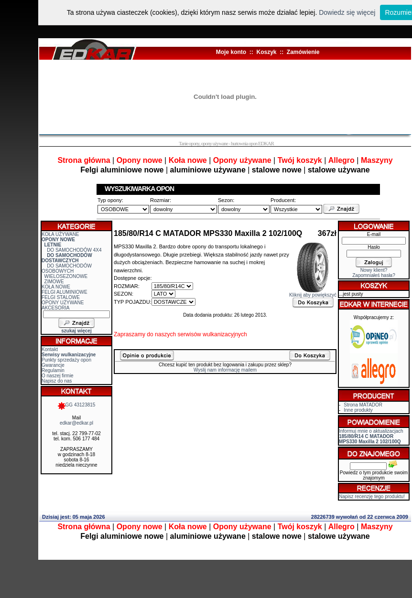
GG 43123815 (77, 404)
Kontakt (50, 349)
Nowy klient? (374, 270)
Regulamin (53, 370)
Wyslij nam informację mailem (225, 370)
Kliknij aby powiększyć (312, 293)
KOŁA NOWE (56, 286)
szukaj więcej (76, 330)
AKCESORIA (55, 307)
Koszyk (266, 52)
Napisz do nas (57, 381)
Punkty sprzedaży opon (66, 360)
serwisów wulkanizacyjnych (212, 334)
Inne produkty (358, 410)
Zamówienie (303, 52)
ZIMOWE (54, 281)
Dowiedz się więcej (347, 12)
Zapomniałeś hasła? (373, 275)
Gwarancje (53, 365)
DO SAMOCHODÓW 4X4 (74, 250)
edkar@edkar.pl (76, 423)
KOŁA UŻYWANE (60, 234)
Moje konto (231, 52)
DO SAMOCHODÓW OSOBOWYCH (67, 268)
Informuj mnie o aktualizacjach (371, 436)
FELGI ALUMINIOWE (64, 292)
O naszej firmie (58, 375)
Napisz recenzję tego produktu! (372, 496)
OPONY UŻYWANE (63, 302)
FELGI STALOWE (61, 297)
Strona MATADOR (363, 404)
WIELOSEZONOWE (66, 276)
